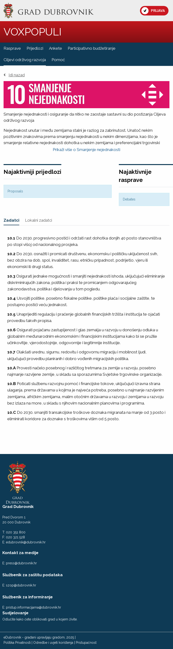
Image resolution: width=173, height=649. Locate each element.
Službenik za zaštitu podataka (32, 574)
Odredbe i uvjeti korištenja (53, 642)
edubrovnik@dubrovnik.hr (26, 542)
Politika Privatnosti (17, 642)
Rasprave (12, 48)
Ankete (55, 48)
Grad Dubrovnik (18, 506)
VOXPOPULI (33, 32)
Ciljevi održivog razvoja (25, 59)
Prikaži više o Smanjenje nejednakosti (86, 149)
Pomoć (58, 59)
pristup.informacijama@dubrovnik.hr (33, 607)
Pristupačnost (86, 642)
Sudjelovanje (15, 612)
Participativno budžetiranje (91, 48)
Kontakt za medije (20, 552)
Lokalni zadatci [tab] (38, 220)
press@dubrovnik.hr (21, 563)
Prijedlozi (35, 48)
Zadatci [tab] (11, 220)
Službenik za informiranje (27, 597)
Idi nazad (14, 75)
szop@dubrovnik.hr (21, 585)
